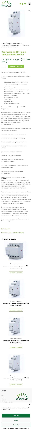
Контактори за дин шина (16, 45)
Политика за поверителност (22, 428)
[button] (29, 404)
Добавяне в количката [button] (16, 273)
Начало (4, 43)
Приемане (16, 415)
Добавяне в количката (16, 66)
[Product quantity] (4, 66)
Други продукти (5, 228)
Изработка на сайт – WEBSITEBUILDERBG (12, 232)
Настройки (16, 425)
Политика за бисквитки (8, 428)
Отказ (16, 420)
